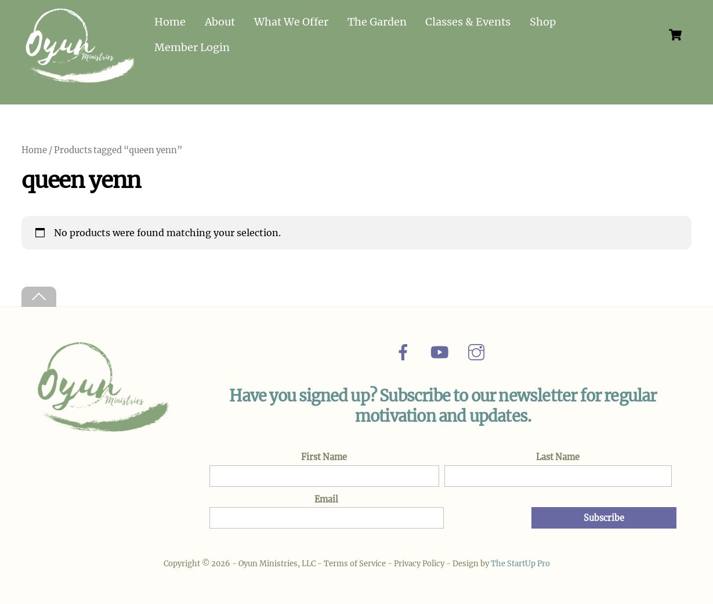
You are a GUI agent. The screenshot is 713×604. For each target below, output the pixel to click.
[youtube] (442, 351)
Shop (543, 21)
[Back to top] (38, 297)
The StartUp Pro (520, 564)
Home (170, 21)
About (220, 21)
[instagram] (478, 351)
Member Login (192, 47)
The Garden (377, 21)
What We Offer (291, 21)
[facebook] (405, 351)
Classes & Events (468, 21)
